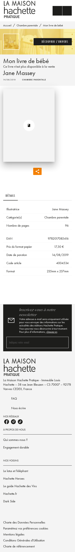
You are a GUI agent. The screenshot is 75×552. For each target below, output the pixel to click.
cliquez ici (51, 332)
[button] (53, 41)
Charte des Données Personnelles (24, 522)
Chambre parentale (27, 25)
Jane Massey (19, 73)
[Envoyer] (64, 342)
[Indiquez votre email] (32, 342)
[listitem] (6, 421)
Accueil (7, 25)
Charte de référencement (19, 546)
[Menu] (62, 11)
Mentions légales (13, 534)
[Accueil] (20, 9)
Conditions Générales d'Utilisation (24, 540)
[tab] (10, 195)
